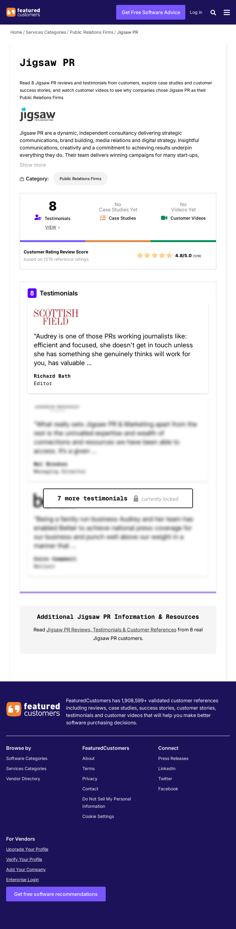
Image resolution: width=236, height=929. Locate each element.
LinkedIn (166, 768)
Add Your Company (26, 869)
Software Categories (26, 758)
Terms (88, 768)
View (50, 227)
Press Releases (173, 758)
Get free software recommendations (56, 894)
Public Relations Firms (91, 32)
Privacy (89, 778)
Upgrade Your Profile (27, 849)
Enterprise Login (22, 879)
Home (16, 32)
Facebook (168, 788)
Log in (196, 12)
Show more (33, 165)
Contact (90, 788)
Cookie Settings (98, 816)
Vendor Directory (23, 778)
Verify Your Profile (24, 859)
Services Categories (46, 32)
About (88, 758)
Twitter (165, 778)
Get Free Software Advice (151, 12)
